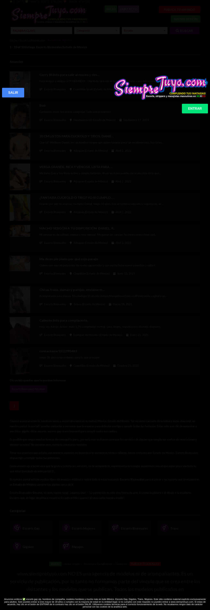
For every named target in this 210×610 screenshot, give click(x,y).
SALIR (13, 92)
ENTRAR (195, 108)
